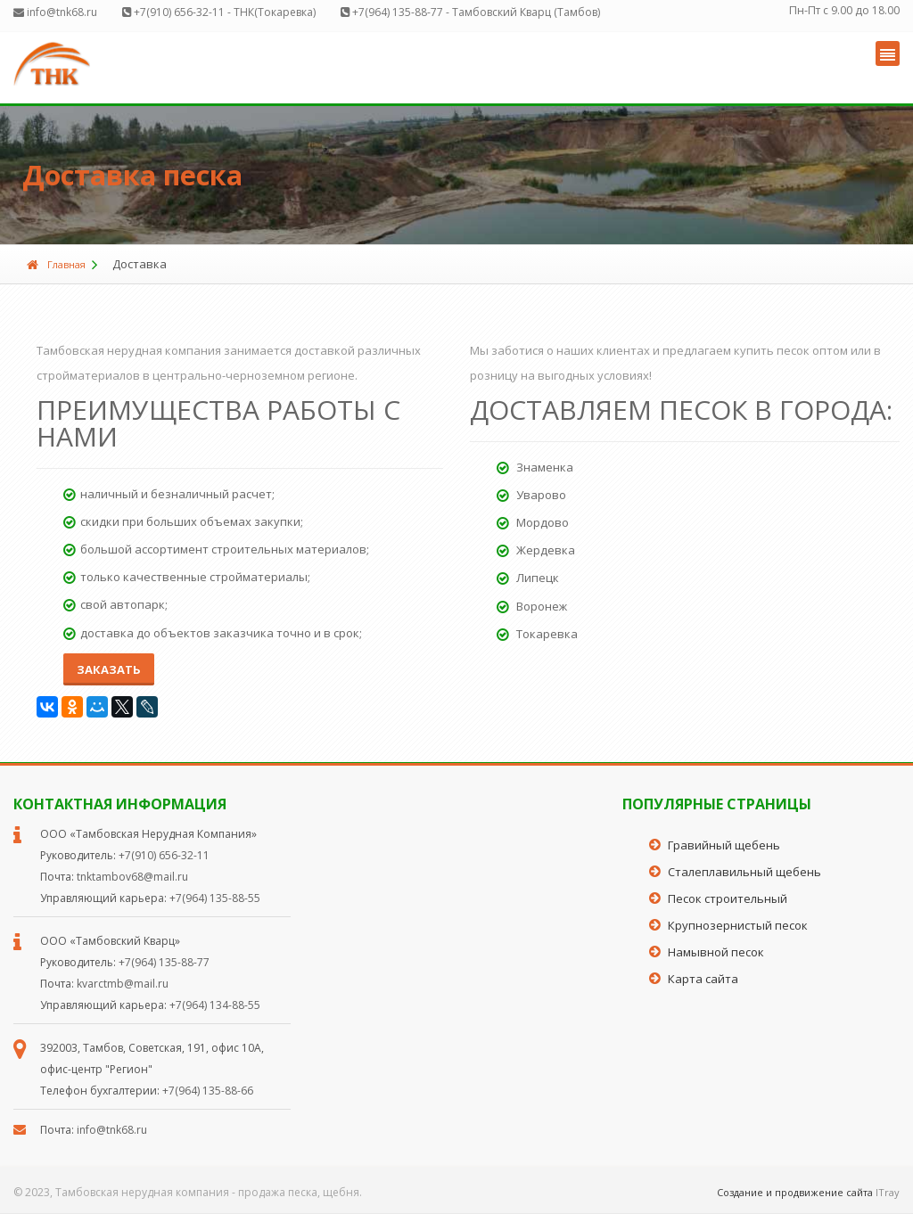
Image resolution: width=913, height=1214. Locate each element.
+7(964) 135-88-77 (164, 962)
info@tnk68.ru (112, 1129)
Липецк (528, 578)
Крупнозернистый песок (738, 925)
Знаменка (535, 467)
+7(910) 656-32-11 (164, 855)
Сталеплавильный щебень (744, 872)
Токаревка (537, 634)
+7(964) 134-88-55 (214, 1005)
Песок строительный (727, 898)
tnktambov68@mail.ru (132, 876)
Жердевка (536, 550)
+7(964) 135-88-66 (207, 1090)
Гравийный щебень (724, 845)
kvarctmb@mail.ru (123, 983)
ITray (888, 1192)
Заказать (109, 669)
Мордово (533, 522)
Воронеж (532, 606)
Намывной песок (716, 952)
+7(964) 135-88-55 (214, 898)
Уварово (531, 495)
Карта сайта (703, 979)
